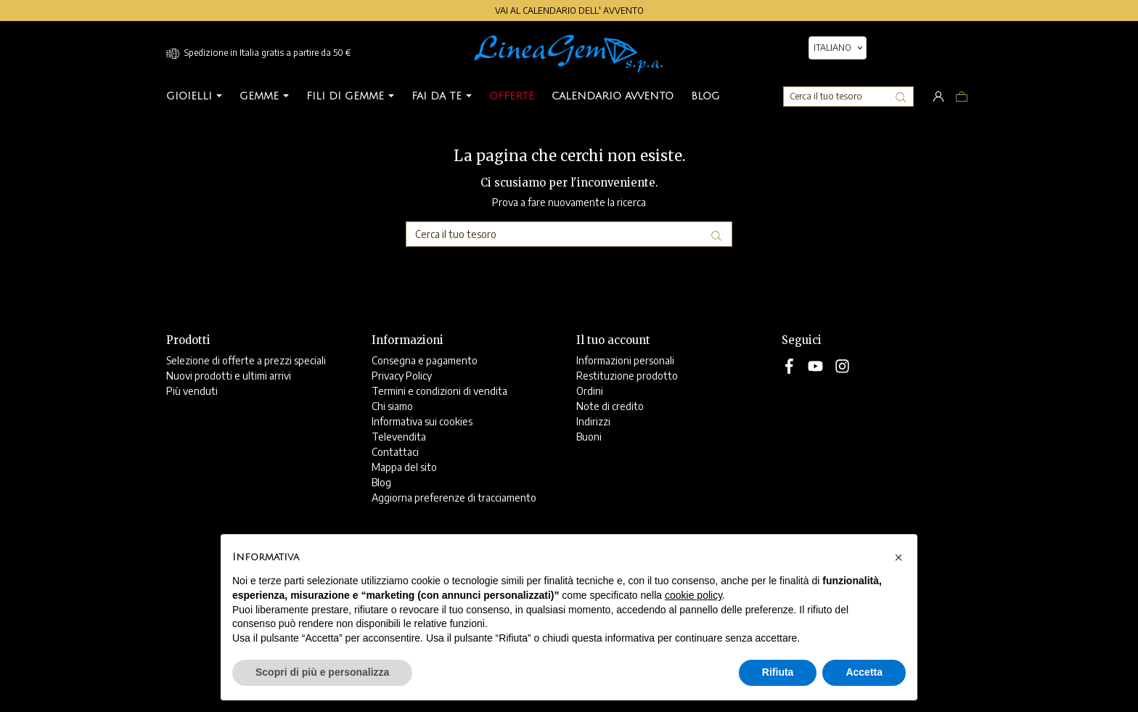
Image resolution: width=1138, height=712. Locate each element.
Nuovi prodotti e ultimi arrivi (228, 375)
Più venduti (192, 391)
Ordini (589, 391)
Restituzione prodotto (627, 375)
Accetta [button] (864, 672)
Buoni (589, 436)
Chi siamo (392, 406)
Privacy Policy (402, 375)
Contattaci (395, 452)
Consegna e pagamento (425, 360)
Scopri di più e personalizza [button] (322, 672)
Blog (381, 482)
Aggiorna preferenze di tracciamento (454, 497)
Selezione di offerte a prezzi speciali (246, 360)
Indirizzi (593, 421)
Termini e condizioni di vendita (439, 391)
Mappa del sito (404, 467)
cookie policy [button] (693, 595)
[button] (898, 557)
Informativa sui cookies (422, 421)
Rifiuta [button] (778, 672)
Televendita (399, 436)
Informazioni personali (625, 360)
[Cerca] (848, 96)
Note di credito (610, 406)
